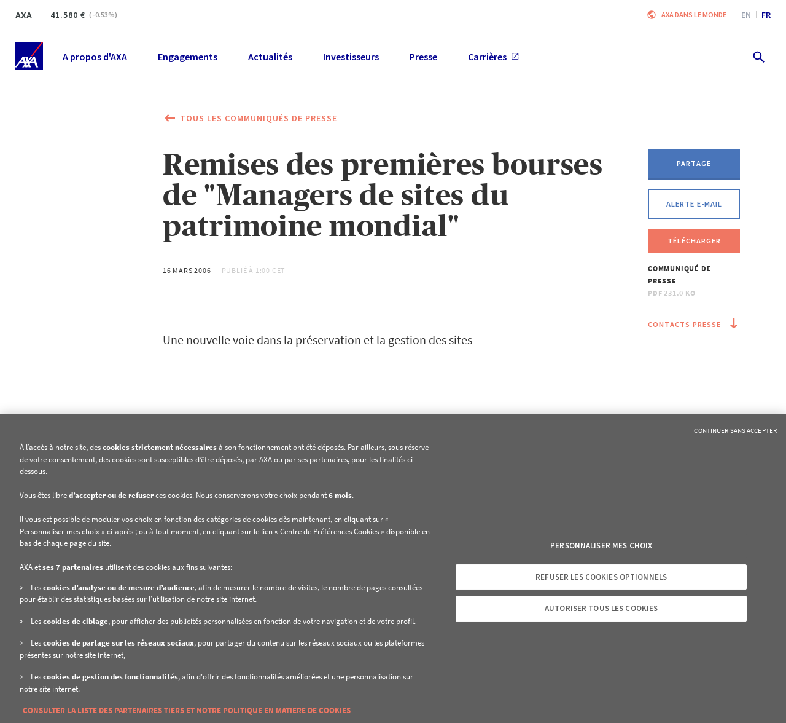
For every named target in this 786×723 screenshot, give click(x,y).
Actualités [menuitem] (270, 56)
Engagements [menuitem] (187, 56)
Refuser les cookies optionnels (601, 577)
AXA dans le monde (693, 14)
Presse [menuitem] (423, 56)
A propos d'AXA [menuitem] (95, 56)
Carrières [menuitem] (493, 56)
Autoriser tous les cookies (601, 608)
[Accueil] (29, 56)
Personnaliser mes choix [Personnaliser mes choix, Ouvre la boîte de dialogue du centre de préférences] (601, 545)
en (746, 14)
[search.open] (758, 56)
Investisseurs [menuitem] (351, 56)
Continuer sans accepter (735, 430)
